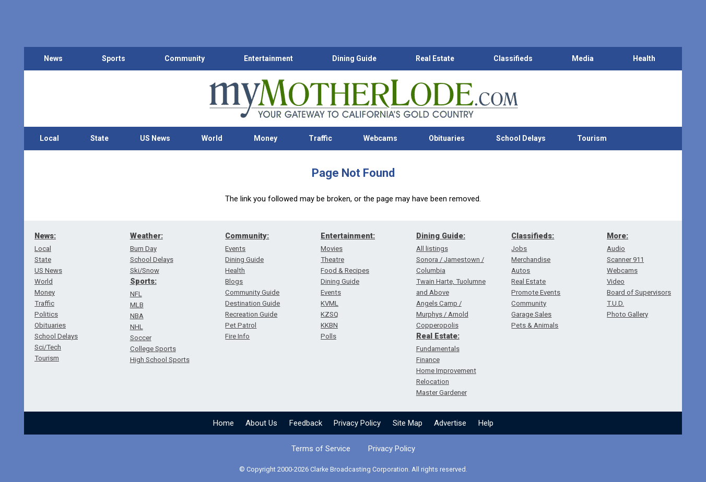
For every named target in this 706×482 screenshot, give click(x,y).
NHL (136, 327)
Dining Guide (354, 58)
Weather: (146, 235)
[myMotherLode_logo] (363, 99)
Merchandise (530, 259)
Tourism (592, 138)
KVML (329, 303)
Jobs (519, 248)
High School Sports (160, 360)
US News (155, 138)
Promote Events (535, 292)
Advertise (450, 423)
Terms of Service (320, 448)
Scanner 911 (625, 259)
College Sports (153, 349)
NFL (136, 294)
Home (223, 423)
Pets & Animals (534, 325)
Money (265, 138)
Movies (332, 248)
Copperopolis (437, 325)
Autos (520, 270)
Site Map (407, 423)
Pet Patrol (240, 325)
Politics (46, 314)
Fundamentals (438, 349)
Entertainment (268, 58)
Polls (328, 336)
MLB (137, 305)
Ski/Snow (144, 270)
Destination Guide (252, 303)
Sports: (143, 281)
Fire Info (237, 336)
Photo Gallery (627, 314)
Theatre (332, 259)
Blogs (234, 281)
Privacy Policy (357, 423)
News (53, 58)
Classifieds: (532, 235)
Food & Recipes (345, 270)
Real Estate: (438, 336)
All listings (432, 248)
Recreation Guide (251, 314)
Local (49, 138)
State (99, 138)
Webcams (380, 138)
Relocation (432, 381)
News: (45, 235)
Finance (428, 360)
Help (485, 423)
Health (644, 58)
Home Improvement (446, 371)
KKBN (329, 325)
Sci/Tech (47, 347)
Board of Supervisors (639, 292)
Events (235, 248)
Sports (113, 58)
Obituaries (447, 138)
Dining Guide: (440, 235)
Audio (616, 248)
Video (616, 281)
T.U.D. (615, 303)
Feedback (305, 423)
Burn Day (143, 248)
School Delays (521, 138)
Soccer (140, 338)
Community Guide (252, 292)
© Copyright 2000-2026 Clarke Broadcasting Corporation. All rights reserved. (353, 469)
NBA (137, 316)
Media (583, 58)
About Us (261, 423)
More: (617, 235)
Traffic (320, 138)
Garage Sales (531, 314)
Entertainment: (348, 235)
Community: (247, 235)
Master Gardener (441, 392)
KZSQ (329, 314)
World (212, 138)
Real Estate (435, 58)
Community (184, 58)
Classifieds (513, 58)
